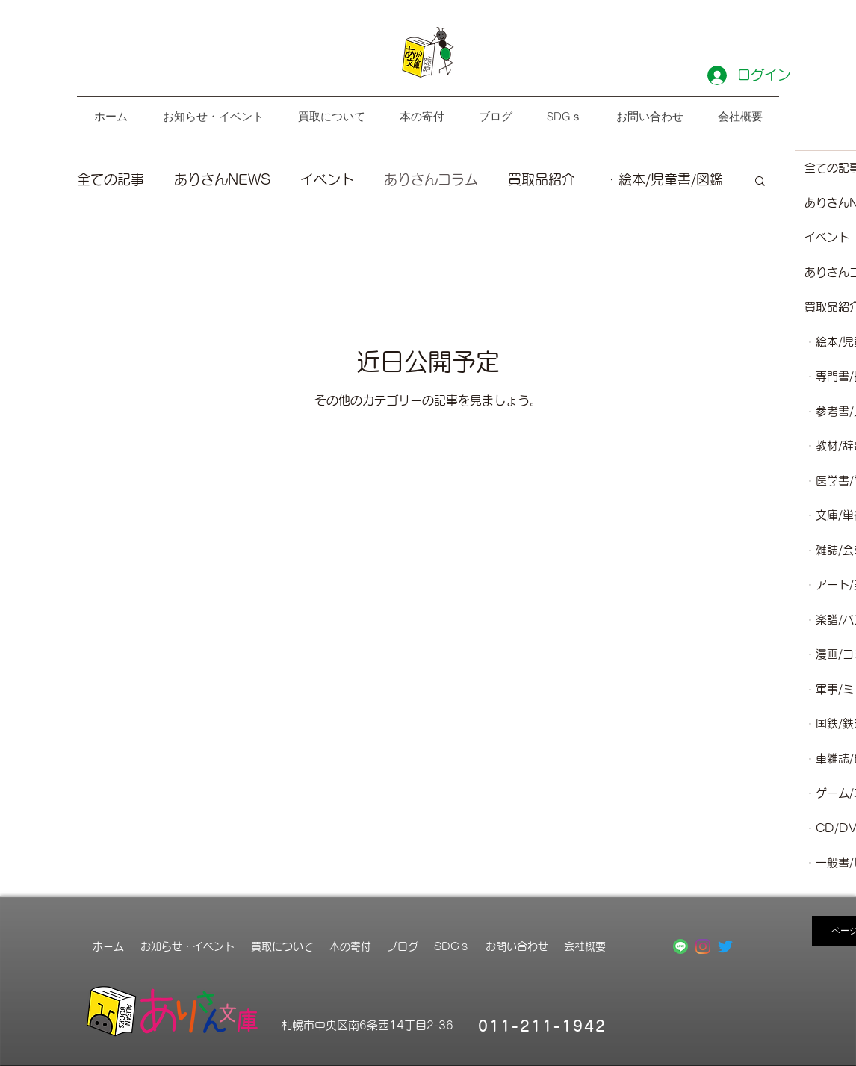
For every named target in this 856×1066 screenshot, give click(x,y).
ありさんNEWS (222, 179)
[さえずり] (725, 946)
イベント (327, 179)
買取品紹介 (541, 179)
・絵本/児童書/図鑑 (664, 179)
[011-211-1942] (543, 1026)
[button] (760, 182)
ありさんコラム (431, 179)
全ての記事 (110, 179)
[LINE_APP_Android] (680, 946)
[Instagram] (702, 946)
